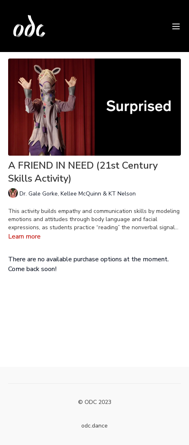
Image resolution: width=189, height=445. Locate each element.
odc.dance (94, 426)
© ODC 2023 (94, 402)
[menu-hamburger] (176, 26)
